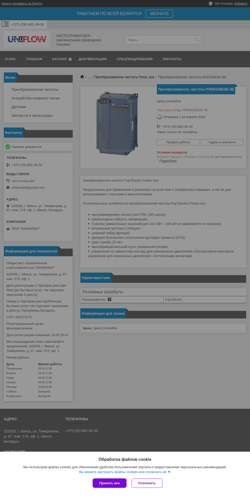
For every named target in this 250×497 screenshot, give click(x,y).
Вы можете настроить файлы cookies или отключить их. (123, 472)
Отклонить (147, 483)
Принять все (109, 483)
